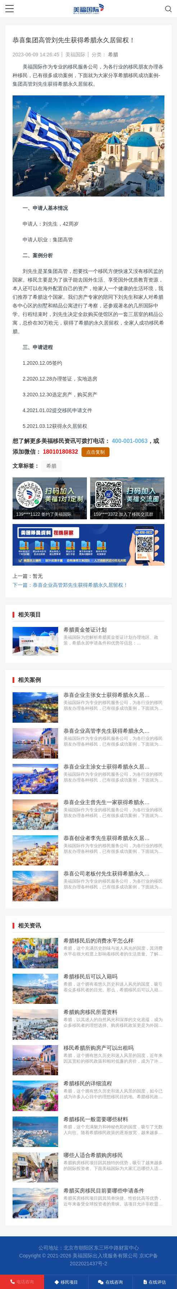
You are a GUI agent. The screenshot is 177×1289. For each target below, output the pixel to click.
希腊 (113, 54)
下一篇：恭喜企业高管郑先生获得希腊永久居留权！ (70, 585)
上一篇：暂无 (28, 576)
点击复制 (95, 452)
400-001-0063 (130, 441)
